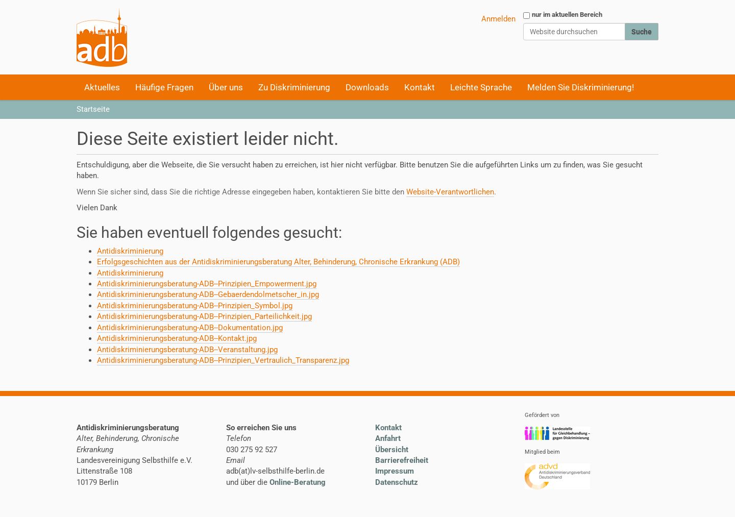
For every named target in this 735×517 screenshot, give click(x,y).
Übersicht (391, 449)
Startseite (93, 109)
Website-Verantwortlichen (450, 191)
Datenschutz (396, 482)
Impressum (394, 471)
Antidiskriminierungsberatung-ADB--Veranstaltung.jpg (187, 349)
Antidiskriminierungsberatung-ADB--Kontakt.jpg (177, 338)
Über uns (226, 87)
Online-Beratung (298, 482)
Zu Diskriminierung (294, 87)
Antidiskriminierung (130, 251)
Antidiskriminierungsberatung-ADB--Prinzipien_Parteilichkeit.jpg (204, 316)
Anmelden (498, 18)
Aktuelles (102, 87)
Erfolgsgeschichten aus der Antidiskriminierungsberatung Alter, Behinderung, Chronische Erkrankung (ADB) (278, 261)
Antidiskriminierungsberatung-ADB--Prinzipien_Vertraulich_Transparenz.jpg (223, 360)
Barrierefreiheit (401, 460)
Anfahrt (388, 438)
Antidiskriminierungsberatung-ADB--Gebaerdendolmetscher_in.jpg (208, 294)
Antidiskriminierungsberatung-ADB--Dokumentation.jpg (190, 327)
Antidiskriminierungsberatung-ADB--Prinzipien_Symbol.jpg (194, 305)
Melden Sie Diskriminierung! (580, 87)
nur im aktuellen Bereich (567, 14)
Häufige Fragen (164, 87)
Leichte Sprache (481, 87)
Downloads (367, 87)
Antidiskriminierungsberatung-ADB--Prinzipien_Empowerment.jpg (206, 283)
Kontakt (419, 87)
